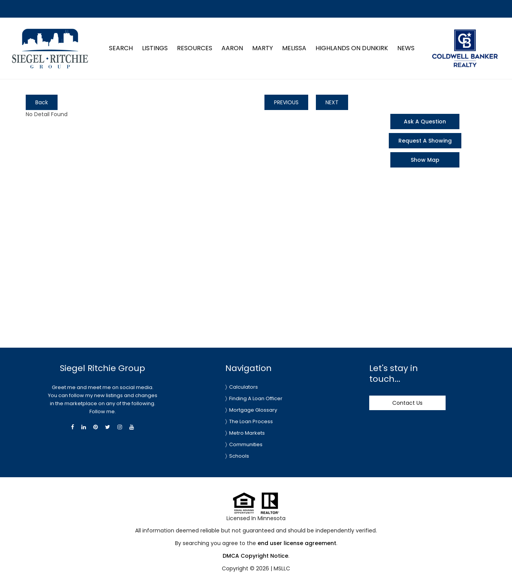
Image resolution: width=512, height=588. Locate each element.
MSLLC (282, 568)
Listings (155, 48)
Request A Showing (425, 141)
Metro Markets (247, 433)
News (406, 48)
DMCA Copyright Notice (255, 556)
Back (41, 102)
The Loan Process (251, 421)
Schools (239, 456)
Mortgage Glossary (253, 410)
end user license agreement (297, 543)
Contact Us (407, 403)
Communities (246, 444)
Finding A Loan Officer (255, 398)
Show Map (425, 160)
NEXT (332, 102)
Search (121, 48)
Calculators (243, 387)
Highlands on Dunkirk (351, 48)
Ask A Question (425, 121)
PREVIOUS (286, 102)
